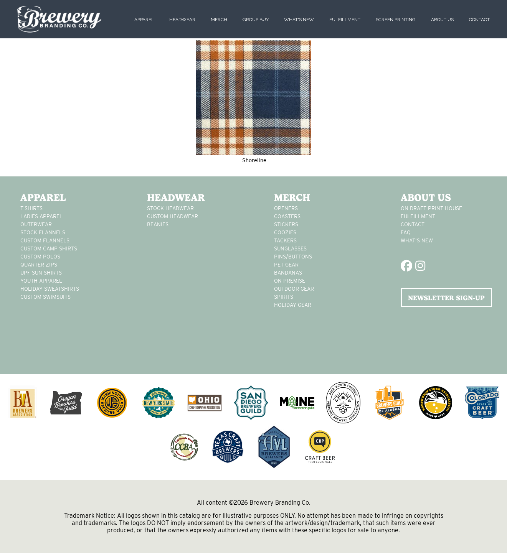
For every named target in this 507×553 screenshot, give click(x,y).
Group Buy (256, 19)
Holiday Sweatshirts (49, 289)
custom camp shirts (48, 248)
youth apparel (41, 281)
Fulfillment (344, 19)
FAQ (406, 232)
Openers (286, 208)
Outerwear (36, 224)
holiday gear (292, 305)
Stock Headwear (170, 208)
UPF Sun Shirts (41, 273)
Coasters (287, 216)
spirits (283, 297)
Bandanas (288, 273)
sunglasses (290, 248)
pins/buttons (293, 256)
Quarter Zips (38, 265)
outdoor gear (294, 289)
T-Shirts (31, 208)
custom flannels (44, 240)
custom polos (40, 256)
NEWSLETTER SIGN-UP (446, 298)
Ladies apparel (41, 216)
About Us (442, 19)
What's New (299, 19)
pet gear (286, 265)
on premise (289, 281)
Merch (219, 19)
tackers (285, 240)
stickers (286, 224)
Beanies (157, 224)
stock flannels (42, 232)
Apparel (144, 19)
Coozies (285, 232)
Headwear (182, 19)
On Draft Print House (431, 208)
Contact (479, 19)
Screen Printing (396, 19)
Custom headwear (172, 216)
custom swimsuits (45, 297)
